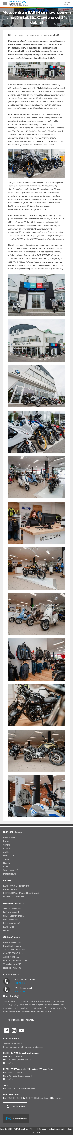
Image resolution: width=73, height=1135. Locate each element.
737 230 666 (20, 991)
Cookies (37, 1133)
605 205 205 (20, 983)
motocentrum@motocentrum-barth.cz (26, 1047)
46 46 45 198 (16, 1043)
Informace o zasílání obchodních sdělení (55, 1129)
